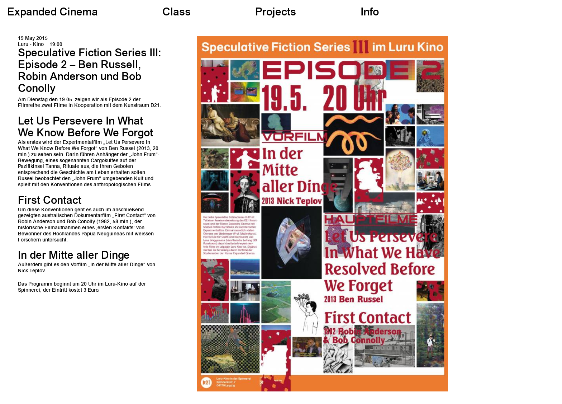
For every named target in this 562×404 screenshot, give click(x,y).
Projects (275, 13)
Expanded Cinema (52, 13)
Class (176, 13)
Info (370, 13)
